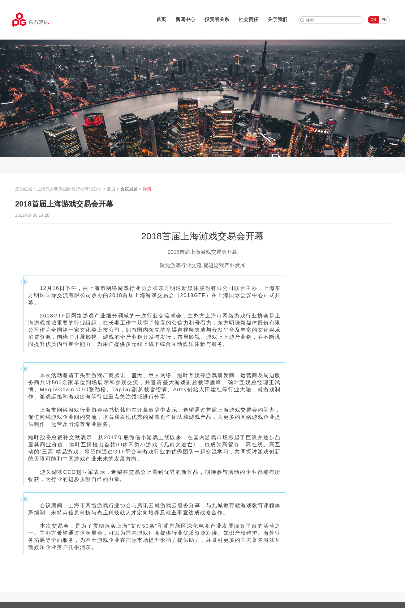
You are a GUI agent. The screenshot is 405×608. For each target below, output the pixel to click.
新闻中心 (185, 19)
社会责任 (248, 19)
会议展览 (129, 188)
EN (384, 20)
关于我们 (277, 19)
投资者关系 (217, 19)
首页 (161, 19)
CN (373, 20)
